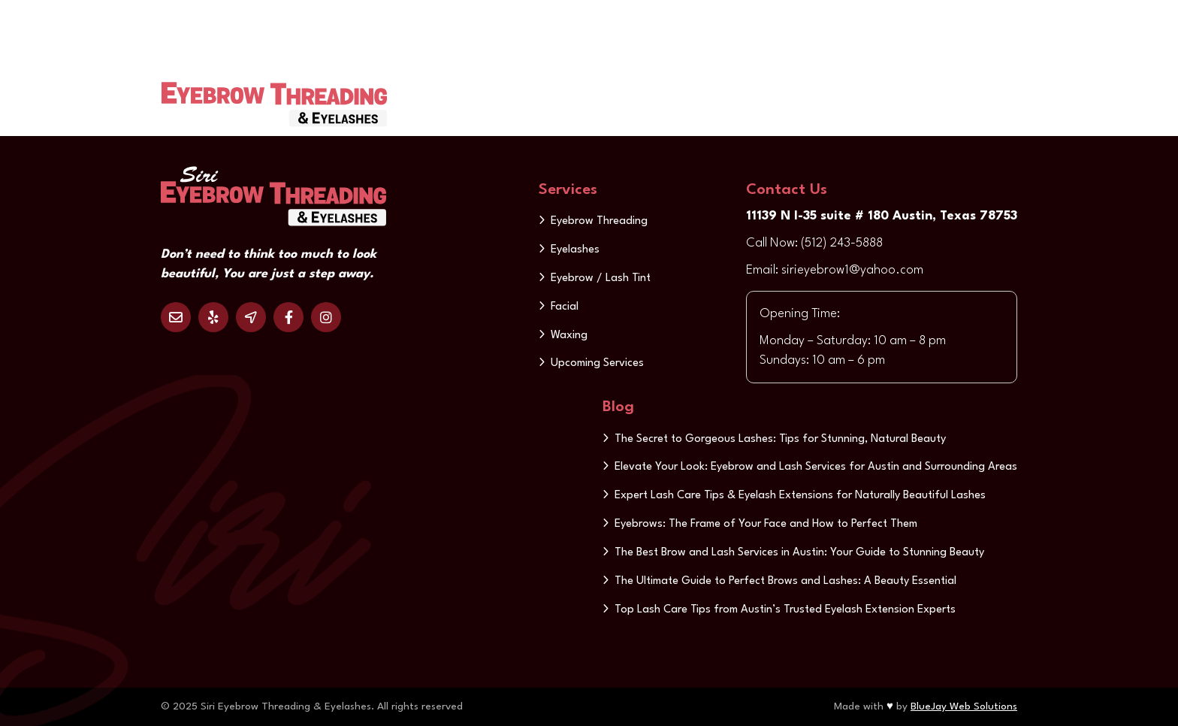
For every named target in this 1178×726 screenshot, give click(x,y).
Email (176, 317)
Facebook (288, 317)
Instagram (326, 317)
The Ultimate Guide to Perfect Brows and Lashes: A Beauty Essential (785, 581)
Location (251, 317)
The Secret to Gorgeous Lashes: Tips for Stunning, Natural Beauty (780, 439)
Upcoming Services (597, 363)
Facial (564, 307)
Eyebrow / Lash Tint (601, 278)
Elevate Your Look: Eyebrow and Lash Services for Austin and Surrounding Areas (816, 467)
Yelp (213, 317)
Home (471, 93)
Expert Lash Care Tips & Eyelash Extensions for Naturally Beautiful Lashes (800, 495)
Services (612, 93)
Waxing (569, 335)
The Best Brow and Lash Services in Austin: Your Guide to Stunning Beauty (799, 552)
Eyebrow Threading (599, 221)
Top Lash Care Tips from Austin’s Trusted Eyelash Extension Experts (785, 610)
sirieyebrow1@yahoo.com (852, 270)
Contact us (897, 93)
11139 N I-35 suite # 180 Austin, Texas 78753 (881, 216)
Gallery (683, 93)
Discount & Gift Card (785, 93)
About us (536, 93)
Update (972, 93)
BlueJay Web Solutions (964, 706)
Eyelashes (575, 250)
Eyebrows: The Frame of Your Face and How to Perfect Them (766, 524)
